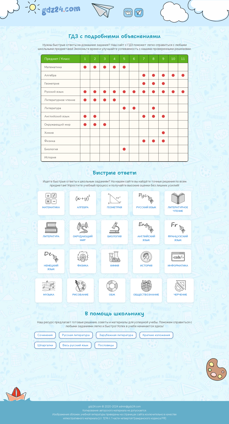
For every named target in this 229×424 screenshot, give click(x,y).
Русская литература (86, 375)
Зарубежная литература (136, 375)
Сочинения (47, 375)
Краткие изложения (56, 386)
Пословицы (169, 386)
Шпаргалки (94, 386)
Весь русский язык (131, 386)
